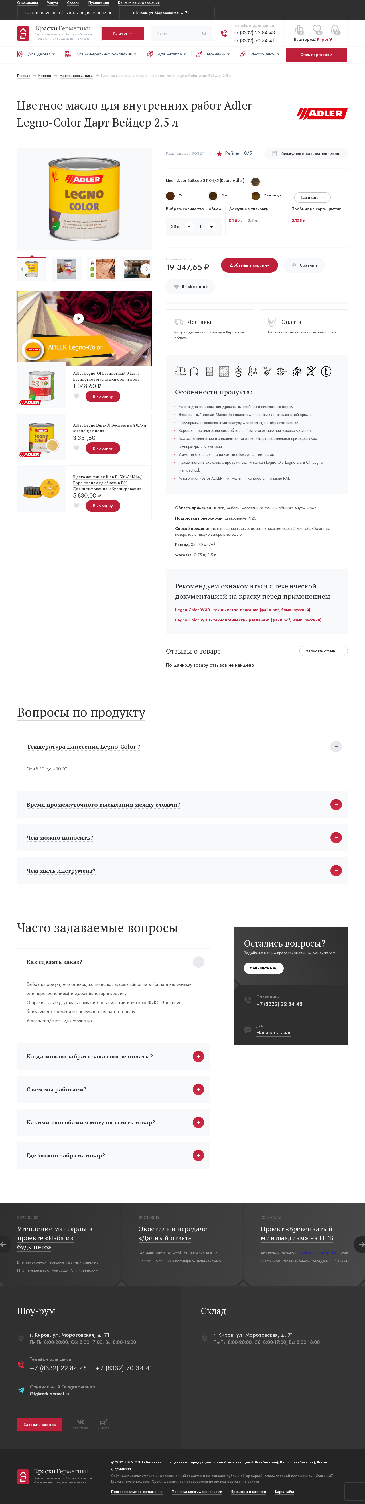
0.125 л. (299, 220)
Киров (325, 39)
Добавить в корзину (249, 265)
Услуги (52, 2)
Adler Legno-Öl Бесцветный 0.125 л (106, 373)
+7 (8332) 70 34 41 (254, 40)
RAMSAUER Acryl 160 (319, 1253)
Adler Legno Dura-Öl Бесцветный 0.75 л (109, 425)
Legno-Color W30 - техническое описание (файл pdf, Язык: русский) (242, 610)
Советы (73, 2)
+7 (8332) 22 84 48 (254, 32)
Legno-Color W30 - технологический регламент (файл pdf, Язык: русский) (248, 620)
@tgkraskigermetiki (49, 1394)
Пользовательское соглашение (137, 1492)
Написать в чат (273, 1033)
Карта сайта (284, 1492)
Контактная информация (139, 2)
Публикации (98, 2)
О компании (27, 2)
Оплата (291, 321)
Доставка (200, 321)
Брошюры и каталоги (248, 1492)
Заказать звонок (39, 1424)
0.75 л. (235, 220)
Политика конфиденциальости (197, 1492)
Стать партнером (316, 54)
